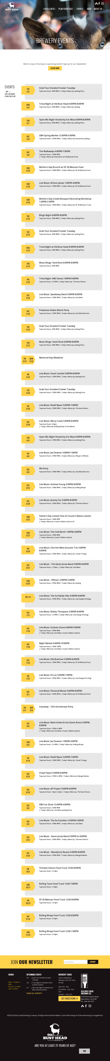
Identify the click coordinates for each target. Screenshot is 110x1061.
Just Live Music (10, 94)
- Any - (7, 91)
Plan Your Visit (66, 9)
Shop (89, 9)
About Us (99, 9)
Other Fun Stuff (10, 96)
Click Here (55, 68)
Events (80, 9)
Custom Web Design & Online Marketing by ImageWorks (82, 1015)
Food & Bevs (50, 9)
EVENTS (10, 86)
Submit (93, 961)
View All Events (34, 993)
